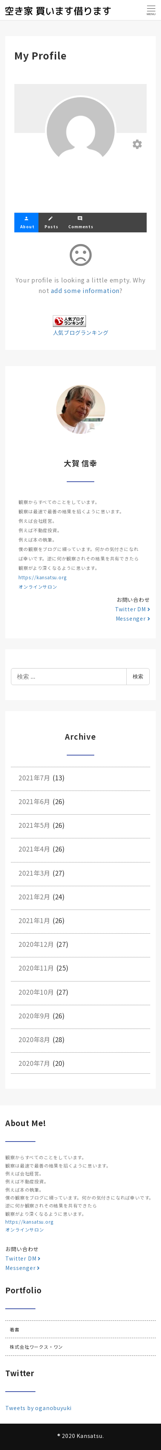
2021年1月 (34, 920)
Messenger (133, 618)
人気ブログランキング (81, 332)
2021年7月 (34, 777)
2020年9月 (34, 1015)
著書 (15, 1329)
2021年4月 (34, 848)
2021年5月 (34, 825)
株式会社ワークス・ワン (36, 1346)
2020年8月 (34, 1039)
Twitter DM (132, 609)
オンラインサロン (37, 586)
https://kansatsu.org (42, 577)
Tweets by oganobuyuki (38, 1408)
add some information (85, 290)
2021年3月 (34, 873)
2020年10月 (36, 992)
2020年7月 (34, 1063)
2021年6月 (34, 801)
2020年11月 (36, 967)
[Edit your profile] (137, 145)
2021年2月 (34, 896)
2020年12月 (36, 944)
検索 (138, 676)
